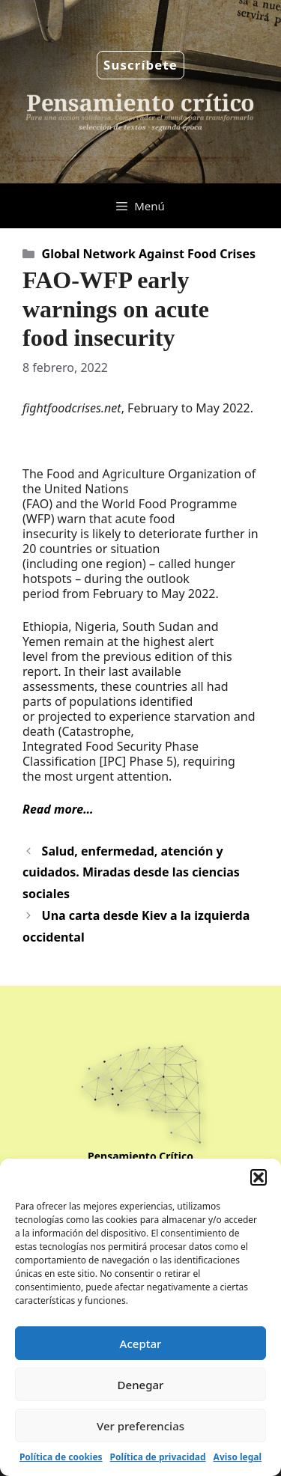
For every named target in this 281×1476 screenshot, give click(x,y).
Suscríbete (140, 64)
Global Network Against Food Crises (149, 254)
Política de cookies (61, 1457)
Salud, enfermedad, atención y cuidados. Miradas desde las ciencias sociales (131, 873)
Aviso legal (238, 1457)
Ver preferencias (140, 1425)
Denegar (141, 1384)
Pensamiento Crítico (140, 1156)
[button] (258, 1177)
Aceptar (141, 1343)
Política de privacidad (158, 1457)
